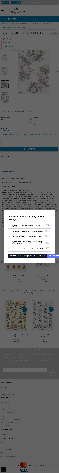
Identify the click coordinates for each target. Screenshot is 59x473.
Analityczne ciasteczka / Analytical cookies (26, 236)
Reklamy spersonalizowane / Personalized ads (28, 249)
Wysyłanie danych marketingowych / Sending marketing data (27, 242)
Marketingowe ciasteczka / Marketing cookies (27, 231)
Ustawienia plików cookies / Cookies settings (26, 218)
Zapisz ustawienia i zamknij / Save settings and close (27, 256)
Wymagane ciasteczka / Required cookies (26, 226)
